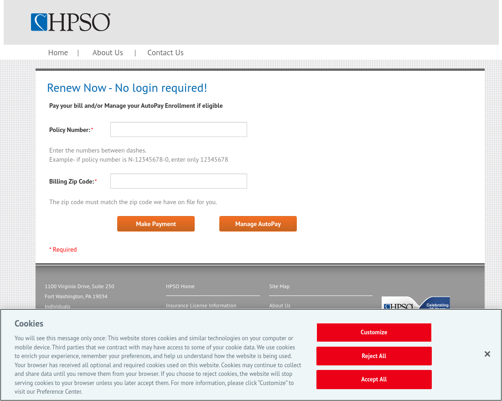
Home (58, 52)
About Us (108, 52)
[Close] (487, 354)
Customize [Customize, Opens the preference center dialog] (374, 332)
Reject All (374, 356)
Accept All (374, 380)
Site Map (279, 286)
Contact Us (165, 52)
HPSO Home (180, 286)
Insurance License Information (201, 305)
